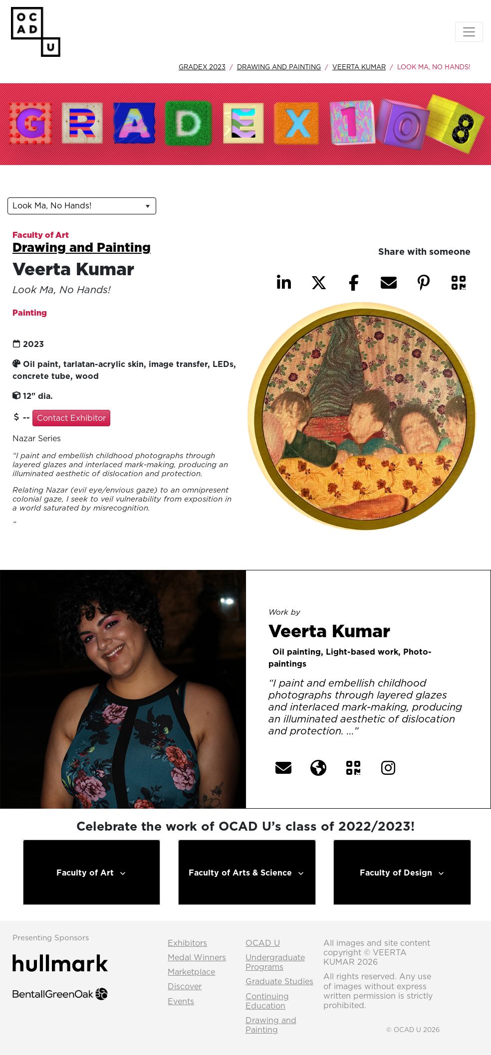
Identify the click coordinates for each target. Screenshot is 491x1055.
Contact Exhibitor (71, 417)
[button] (459, 283)
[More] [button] (381, 731)
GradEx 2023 (202, 66)
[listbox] (81, 205)
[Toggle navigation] (469, 32)
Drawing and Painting (279, 66)
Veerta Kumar (359, 66)
